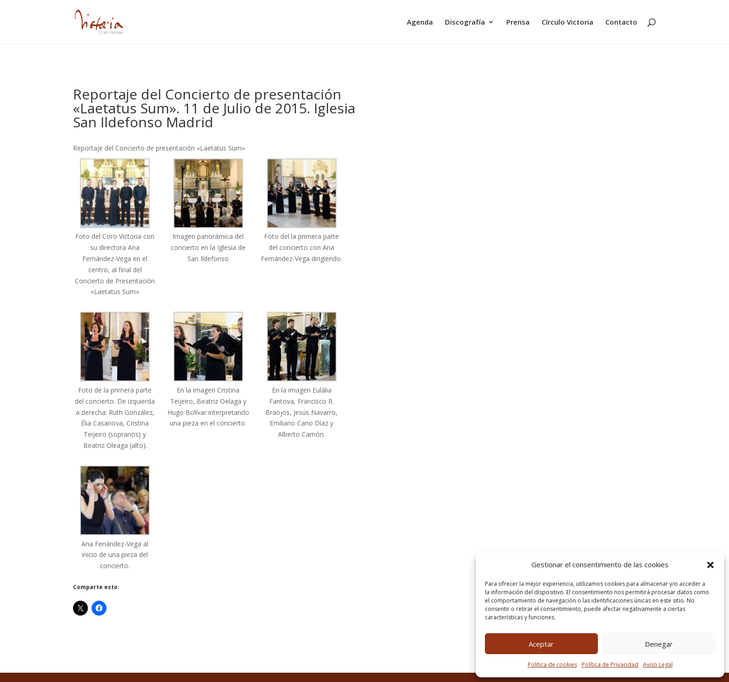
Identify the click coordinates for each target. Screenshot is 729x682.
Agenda (420, 22)
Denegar (659, 644)
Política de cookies (552, 665)
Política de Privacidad (610, 665)
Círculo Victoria (567, 22)
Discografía (465, 22)
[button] (710, 565)
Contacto (621, 22)
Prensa (518, 22)
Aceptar (541, 644)
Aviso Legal (658, 665)
